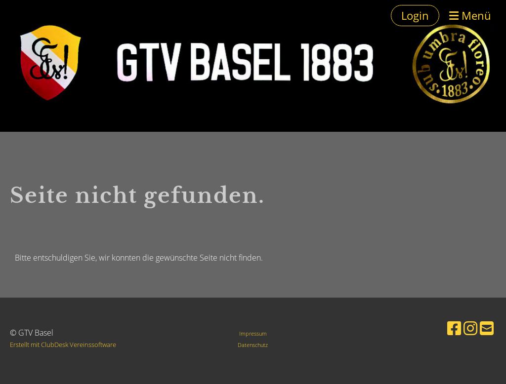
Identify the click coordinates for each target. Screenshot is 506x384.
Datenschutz (253, 344)
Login (415, 15)
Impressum (253, 333)
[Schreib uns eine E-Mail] (487, 328)
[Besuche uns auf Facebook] (454, 328)
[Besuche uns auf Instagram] (470, 328)
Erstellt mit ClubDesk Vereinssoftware (63, 344)
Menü (470, 15)
